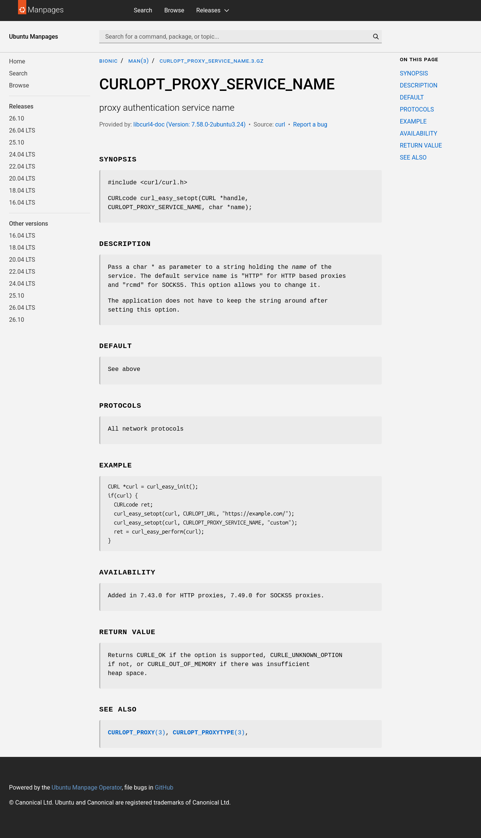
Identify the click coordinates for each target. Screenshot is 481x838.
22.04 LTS (22, 166)
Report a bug (310, 124)
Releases (208, 10)
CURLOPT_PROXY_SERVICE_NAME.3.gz (211, 60)
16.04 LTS (22, 202)
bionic (108, 60)
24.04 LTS (22, 154)
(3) (137, 732)
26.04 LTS (22, 130)
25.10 (16, 142)
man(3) (138, 60)
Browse (174, 10)
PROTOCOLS (417, 109)
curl (280, 124)
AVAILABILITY (418, 133)
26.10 (16, 118)
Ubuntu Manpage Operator (86, 787)
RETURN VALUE (421, 145)
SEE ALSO (413, 157)
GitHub (164, 787)
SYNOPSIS (414, 73)
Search (143, 10)
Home (17, 61)
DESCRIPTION (418, 85)
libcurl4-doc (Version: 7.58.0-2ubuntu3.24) (189, 124)
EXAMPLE (413, 121)
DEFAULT (412, 97)
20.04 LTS (22, 178)
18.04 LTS (22, 190)
